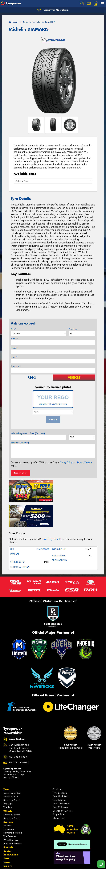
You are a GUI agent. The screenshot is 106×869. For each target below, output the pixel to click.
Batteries (7, 799)
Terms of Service (84, 462)
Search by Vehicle (11, 767)
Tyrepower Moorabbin (53, 10)
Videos (7, 843)
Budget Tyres (59, 788)
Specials (8, 821)
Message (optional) (20, 442)
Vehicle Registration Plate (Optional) (28, 433)
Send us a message (19, 737)
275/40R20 (43, 523)
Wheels (7, 785)
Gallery (7, 840)
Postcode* (15, 366)
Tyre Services (9, 810)
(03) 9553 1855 (18, 731)
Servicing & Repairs (12, 807)
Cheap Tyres (58, 792)
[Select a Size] (53, 181)
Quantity (73, 329)
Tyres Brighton (59, 774)
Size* (13, 329)
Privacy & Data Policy (19, 864)
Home (13, 22)
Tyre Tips (7, 781)
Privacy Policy (66, 462)
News (6, 836)
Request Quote (21, 473)
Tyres (6, 763)
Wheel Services (10, 814)
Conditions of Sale (37, 864)
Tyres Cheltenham (61, 777)
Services (8, 796)
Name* (14, 338)
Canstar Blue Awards (62, 785)
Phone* (14, 347)
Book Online (10, 828)
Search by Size (10, 770)
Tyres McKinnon (60, 781)
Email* (14, 357)
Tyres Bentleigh (60, 767)
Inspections (8, 803)
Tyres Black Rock (61, 770)
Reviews (8, 847)
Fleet (6, 832)
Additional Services (12, 817)
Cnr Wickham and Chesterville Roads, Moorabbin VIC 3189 (20, 722)
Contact (7, 825)
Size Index (58, 763)
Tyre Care (8, 778)
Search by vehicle (51, 513)
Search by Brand (11, 774)
